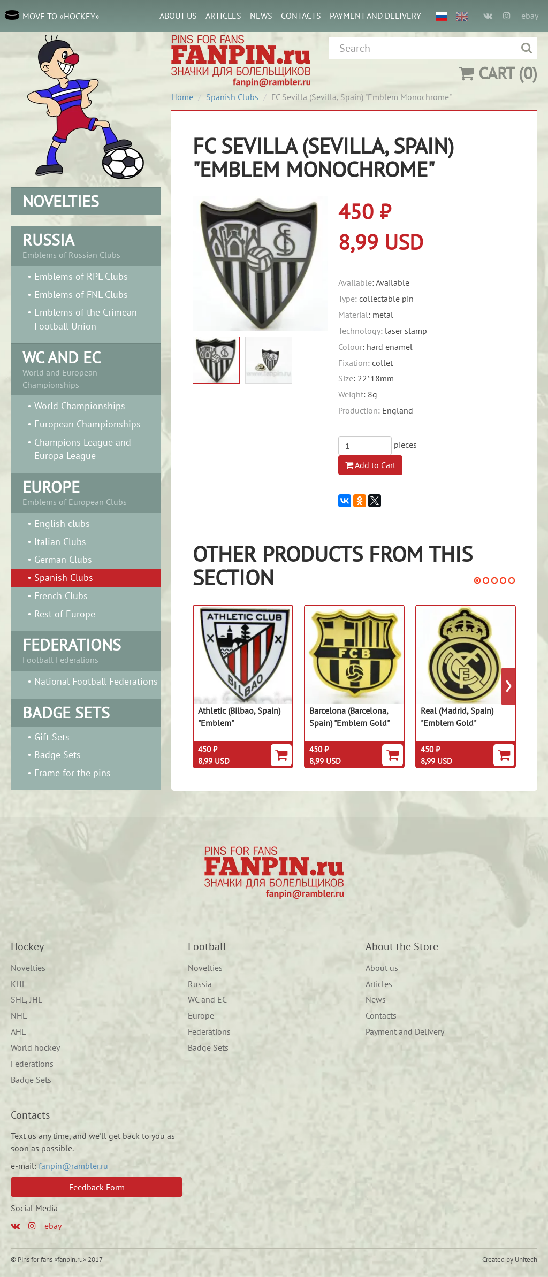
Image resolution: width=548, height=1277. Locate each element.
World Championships (79, 406)
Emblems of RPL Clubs (81, 276)
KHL (18, 983)
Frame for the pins (72, 773)
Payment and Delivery (375, 15)
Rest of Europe (64, 614)
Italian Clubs (60, 542)
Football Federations (85, 649)
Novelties (28, 967)
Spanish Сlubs (63, 577)
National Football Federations (96, 681)
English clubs (62, 523)
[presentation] (508, 686)
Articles (223, 15)
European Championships (87, 424)
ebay (529, 15)
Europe (201, 1015)
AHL (18, 1031)
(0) (498, 73)
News (261, 15)
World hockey (35, 1047)
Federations (32, 1063)
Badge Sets (57, 754)
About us (178, 15)
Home (182, 96)
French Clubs (61, 596)
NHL (19, 1015)
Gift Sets (52, 737)
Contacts (301, 15)
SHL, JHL (26, 999)
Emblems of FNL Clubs (81, 294)
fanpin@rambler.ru (73, 1165)
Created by (497, 1259)
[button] (477, 580)
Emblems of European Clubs (85, 491)
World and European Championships (85, 368)
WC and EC (207, 999)
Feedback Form (97, 1187)
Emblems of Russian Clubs (85, 244)
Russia (200, 983)
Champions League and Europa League (82, 449)
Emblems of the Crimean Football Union (85, 319)
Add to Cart (370, 465)
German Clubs (63, 559)
